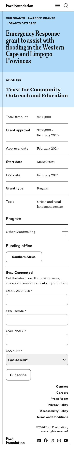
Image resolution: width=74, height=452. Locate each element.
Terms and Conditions (52, 417)
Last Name (16, 330)
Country (14, 350)
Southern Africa (24, 256)
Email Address (19, 290)
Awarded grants (41, 18)
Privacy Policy (58, 404)
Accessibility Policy (54, 410)
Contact (62, 386)
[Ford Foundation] (15, 440)
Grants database (22, 23)
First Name (16, 310)
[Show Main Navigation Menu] (57, 6)
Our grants (15, 18)
